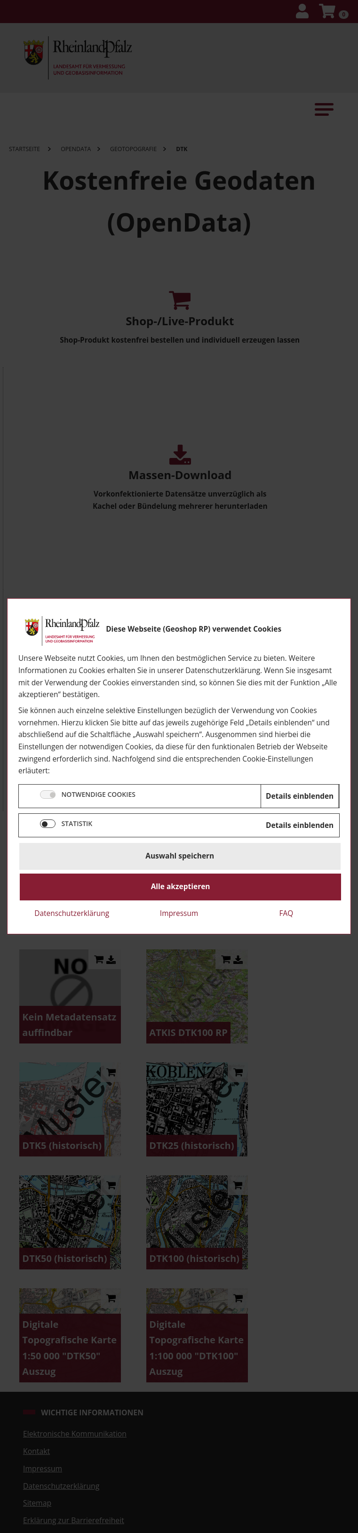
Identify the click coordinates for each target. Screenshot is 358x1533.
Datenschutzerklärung (71, 913)
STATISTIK (76, 823)
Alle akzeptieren (180, 887)
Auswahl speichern (179, 856)
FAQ (286, 913)
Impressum (179, 913)
